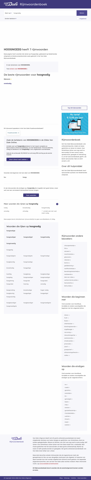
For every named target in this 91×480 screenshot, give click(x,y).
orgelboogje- (68, 329)
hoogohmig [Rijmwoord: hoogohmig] (10, 281)
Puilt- (66, 318)
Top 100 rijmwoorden (74, 108)
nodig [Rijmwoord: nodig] (6, 208)
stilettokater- (68, 323)
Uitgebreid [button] (82, 18)
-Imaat (66, 419)
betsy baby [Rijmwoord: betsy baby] (67, 286)
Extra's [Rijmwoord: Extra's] (66, 263)
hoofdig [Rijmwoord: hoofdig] (9, 274)
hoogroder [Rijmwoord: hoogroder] (9, 284)
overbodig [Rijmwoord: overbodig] (7, 83)
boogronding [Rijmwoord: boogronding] (10, 290)
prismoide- (67, 344)
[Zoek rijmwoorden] (22, 13)
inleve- (66, 315)
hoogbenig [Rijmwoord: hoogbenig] (27, 274)
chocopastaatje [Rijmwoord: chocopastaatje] (69, 245)
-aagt (66, 422)
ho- (5, 177)
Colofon (73, 478)
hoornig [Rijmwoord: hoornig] (26, 284)
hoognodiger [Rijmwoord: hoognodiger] (11, 237)
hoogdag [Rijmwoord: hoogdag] (9, 277)
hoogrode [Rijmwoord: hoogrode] (27, 281)
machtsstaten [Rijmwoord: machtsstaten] (68, 254)
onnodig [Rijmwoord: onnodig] (6, 211)
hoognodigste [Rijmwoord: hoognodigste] (28, 256)
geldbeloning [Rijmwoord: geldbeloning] (68, 265)
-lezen (66, 402)
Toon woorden (31, 195)
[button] (57, 204)
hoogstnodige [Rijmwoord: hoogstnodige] (45, 256)
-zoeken (66, 425)
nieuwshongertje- (70, 335)
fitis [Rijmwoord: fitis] (65, 248)
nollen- (66, 355)
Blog (61, 478)
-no (65, 384)
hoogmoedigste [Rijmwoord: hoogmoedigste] (11, 306)
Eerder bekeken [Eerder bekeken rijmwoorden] (10, 18)
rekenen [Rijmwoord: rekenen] (67, 260)
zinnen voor (18, 69)
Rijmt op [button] (7, 13)
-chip (65, 405)
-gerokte (67, 390)
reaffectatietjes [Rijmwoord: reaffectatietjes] (69, 268)
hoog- (25, 177)
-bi (65, 396)
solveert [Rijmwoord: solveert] (67, 251)
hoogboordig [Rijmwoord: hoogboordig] (10, 262)
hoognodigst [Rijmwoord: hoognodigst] (28, 237)
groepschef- (68, 349)
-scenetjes (67, 393)
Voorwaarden (81, 478)
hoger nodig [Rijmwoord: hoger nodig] (44, 290)
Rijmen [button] (82, 13)
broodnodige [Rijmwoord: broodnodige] (28, 290)
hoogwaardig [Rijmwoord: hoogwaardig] (10, 297)
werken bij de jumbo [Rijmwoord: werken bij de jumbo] (70, 280)
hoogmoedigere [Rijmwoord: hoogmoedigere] (46, 303)
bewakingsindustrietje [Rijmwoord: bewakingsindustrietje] (71, 271)
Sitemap (66, 478)
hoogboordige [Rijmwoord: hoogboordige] (45, 274)
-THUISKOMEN (69, 413)
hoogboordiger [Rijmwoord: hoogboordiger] (11, 303)
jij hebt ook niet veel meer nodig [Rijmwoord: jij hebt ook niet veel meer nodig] (49, 212)
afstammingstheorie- (71, 352)
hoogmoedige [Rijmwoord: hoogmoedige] (28, 262)
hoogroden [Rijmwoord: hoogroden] (44, 281)
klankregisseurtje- (70, 326)
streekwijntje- (68, 341)
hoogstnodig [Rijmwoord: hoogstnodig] (46, 208)
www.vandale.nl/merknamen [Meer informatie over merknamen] (49, 464)
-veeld (66, 387)
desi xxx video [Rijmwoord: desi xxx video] (68, 277)
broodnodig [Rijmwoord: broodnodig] (26, 208)
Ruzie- (66, 321)
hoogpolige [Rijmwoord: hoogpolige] (27, 268)
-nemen (66, 407)
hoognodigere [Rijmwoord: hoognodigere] (11, 256)
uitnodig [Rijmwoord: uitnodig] (25, 211)
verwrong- (67, 332)
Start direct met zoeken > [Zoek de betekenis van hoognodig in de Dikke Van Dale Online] (18, 159)
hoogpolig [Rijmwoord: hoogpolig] (9, 250)
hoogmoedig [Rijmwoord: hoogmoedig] (11, 243)
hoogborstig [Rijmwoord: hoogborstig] (10, 293)
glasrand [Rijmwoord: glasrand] (67, 257)
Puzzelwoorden (13, 132)
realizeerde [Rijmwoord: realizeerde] (68, 274)
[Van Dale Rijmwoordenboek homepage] (12, 4)
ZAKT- (66, 346)
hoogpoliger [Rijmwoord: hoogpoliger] (27, 293)
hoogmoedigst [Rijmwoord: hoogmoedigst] (45, 277)
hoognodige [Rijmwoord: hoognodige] (10, 231)
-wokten (67, 416)
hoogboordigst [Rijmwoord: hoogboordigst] (28, 303)
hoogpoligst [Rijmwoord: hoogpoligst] (44, 293)
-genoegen (67, 399)
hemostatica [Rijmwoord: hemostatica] (68, 283)
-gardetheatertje (69, 410)
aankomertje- (68, 338)
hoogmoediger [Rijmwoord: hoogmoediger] (28, 277)
